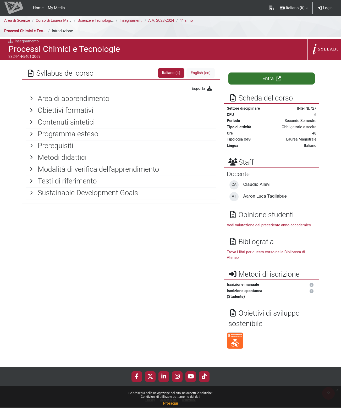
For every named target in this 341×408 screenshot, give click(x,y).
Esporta (202, 88)
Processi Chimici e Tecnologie (30, 31)
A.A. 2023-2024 (163, 20)
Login (325, 7)
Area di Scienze (17, 20)
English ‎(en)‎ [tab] (200, 73)
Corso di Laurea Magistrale (60, 20)
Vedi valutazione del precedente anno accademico (270, 227)
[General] (121, 98)
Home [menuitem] (38, 7)
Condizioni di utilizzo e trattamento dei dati (170, 397)
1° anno (189, 20)
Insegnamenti (133, 20)
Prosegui (170, 403)
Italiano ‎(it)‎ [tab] (170, 73)
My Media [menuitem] (56, 7)
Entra (271, 78)
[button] (293, 8)
